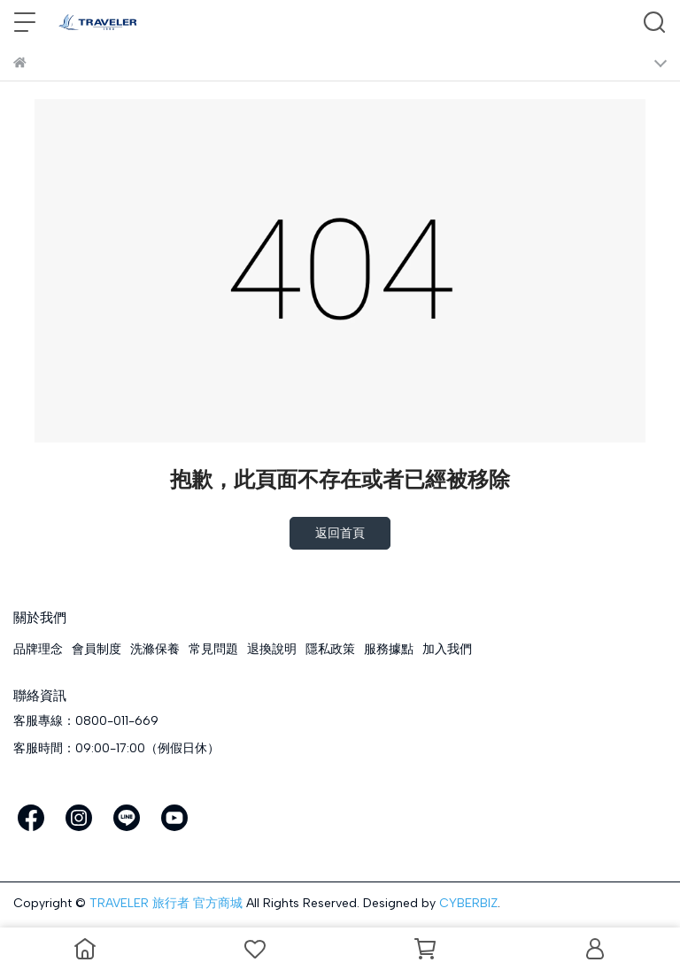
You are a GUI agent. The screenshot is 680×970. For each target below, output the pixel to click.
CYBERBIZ (468, 903)
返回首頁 (340, 533)
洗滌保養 (155, 649)
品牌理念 (38, 649)
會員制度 (96, 649)
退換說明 (272, 649)
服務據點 (388, 649)
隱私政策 (330, 649)
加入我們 (447, 649)
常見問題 (213, 649)
